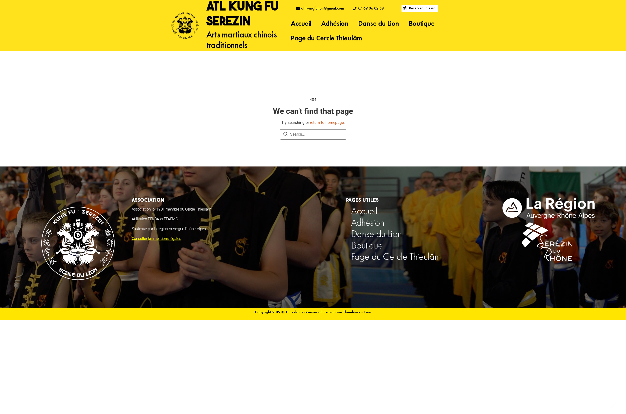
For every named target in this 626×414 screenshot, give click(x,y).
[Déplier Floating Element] (608, 401)
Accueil (301, 24)
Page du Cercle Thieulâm (326, 38)
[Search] (285, 135)
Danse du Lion (378, 24)
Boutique (422, 24)
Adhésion (335, 24)
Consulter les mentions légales (156, 238)
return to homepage (327, 122)
